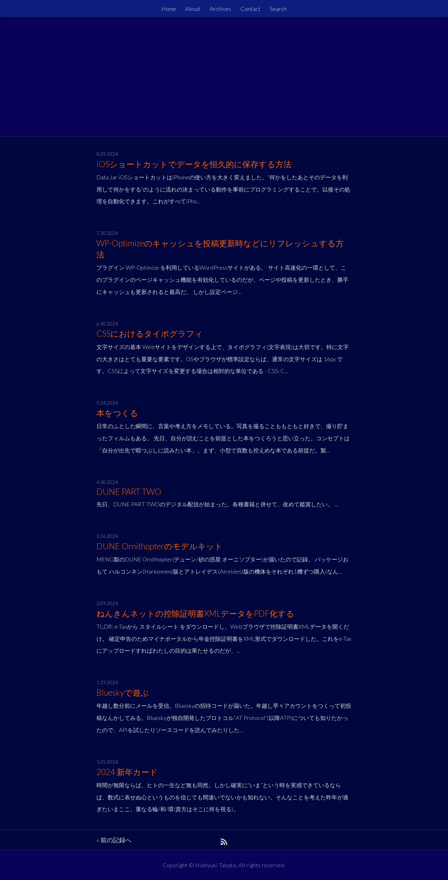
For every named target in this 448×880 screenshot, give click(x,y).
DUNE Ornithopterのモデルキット (159, 546)
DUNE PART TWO (128, 492)
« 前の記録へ (114, 840)
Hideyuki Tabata (215, 865)
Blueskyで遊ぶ (122, 693)
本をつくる (117, 413)
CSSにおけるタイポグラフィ (149, 333)
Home (168, 8)
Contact (250, 8)
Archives (220, 8)
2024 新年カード (127, 772)
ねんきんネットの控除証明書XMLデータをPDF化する (195, 613)
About (192, 8)
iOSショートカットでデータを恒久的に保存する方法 (194, 164)
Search (278, 8)
